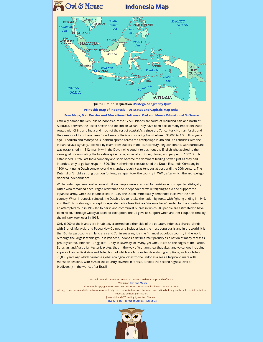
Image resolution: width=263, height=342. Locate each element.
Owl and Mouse (139, 283)
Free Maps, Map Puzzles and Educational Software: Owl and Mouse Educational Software (132, 115)
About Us (151, 300)
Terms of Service (134, 300)
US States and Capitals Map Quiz (153, 110)
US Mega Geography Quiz (152, 104)
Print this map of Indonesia (105, 110)
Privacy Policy (114, 300)
